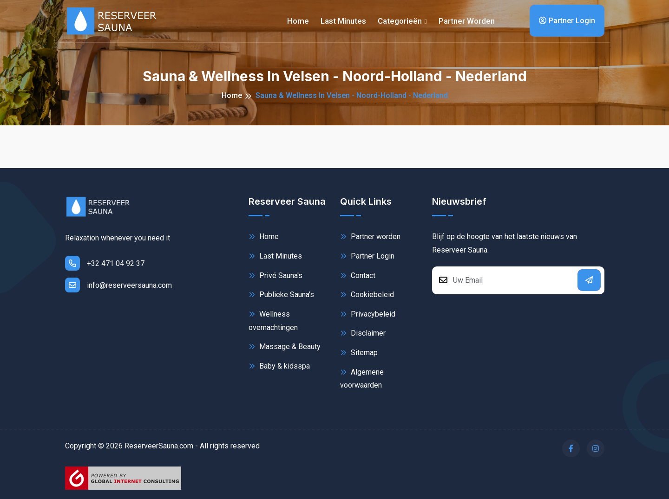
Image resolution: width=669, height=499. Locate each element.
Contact (357, 275)
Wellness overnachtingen (273, 320)
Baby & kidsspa (279, 366)
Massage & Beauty (285, 346)
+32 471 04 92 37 (104, 263)
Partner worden (467, 21)
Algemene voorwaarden (362, 378)
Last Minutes (275, 256)
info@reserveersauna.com (118, 285)
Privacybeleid (367, 314)
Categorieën (400, 21)
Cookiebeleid (367, 294)
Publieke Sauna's (281, 294)
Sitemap (359, 352)
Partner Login (567, 20)
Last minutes (343, 21)
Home (298, 21)
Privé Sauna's (275, 275)
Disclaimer (363, 333)
